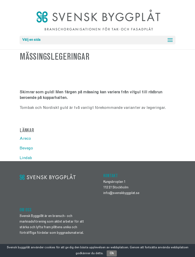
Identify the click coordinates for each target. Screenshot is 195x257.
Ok (112, 253)
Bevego (26, 148)
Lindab (26, 158)
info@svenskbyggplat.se (121, 193)
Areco (25, 139)
